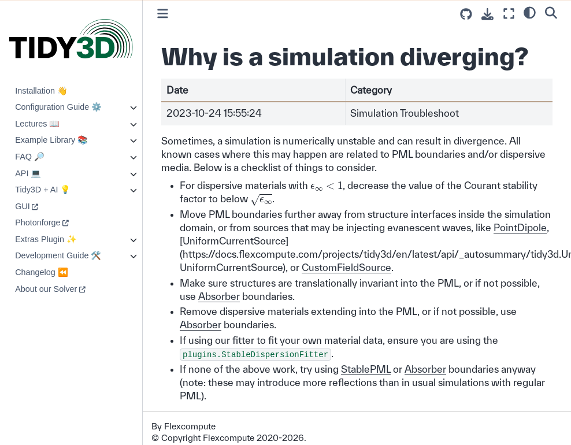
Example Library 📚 (51, 139)
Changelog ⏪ (41, 272)
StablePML (366, 369)
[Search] (551, 12)
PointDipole (520, 227)
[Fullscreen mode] (509, 13)
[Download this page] (487, 14)
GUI (22, 206)
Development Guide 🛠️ (58, 255)
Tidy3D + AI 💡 (43, 189)
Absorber (219, 296)
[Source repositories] (466, 14)
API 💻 (28, 173)
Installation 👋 (41, 90)
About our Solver (46, 289)
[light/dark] (529, 12)
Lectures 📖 (37, 123)
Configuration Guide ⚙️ (58, 107)
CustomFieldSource (346, 267)
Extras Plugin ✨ (46, 239)
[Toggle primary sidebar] (162, 13)
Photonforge (37, 222)
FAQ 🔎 (30, 156)
